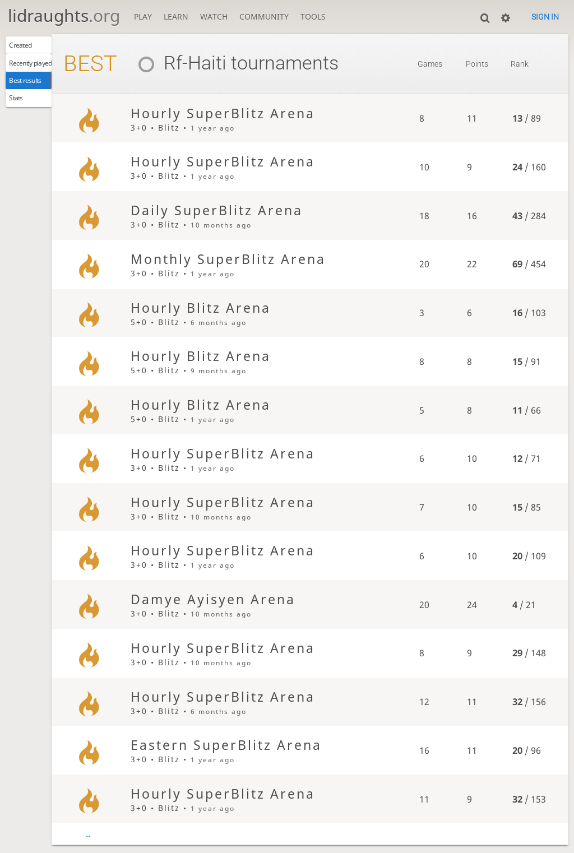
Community (264, 16)
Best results (34, 90)
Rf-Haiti (208, 63)
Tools (313, 16)
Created (26, 47)
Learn (176, 16)
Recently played (41, 68)
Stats (21, 111)
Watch (214, 16)
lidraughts (64, 15)
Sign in (545, 16)
